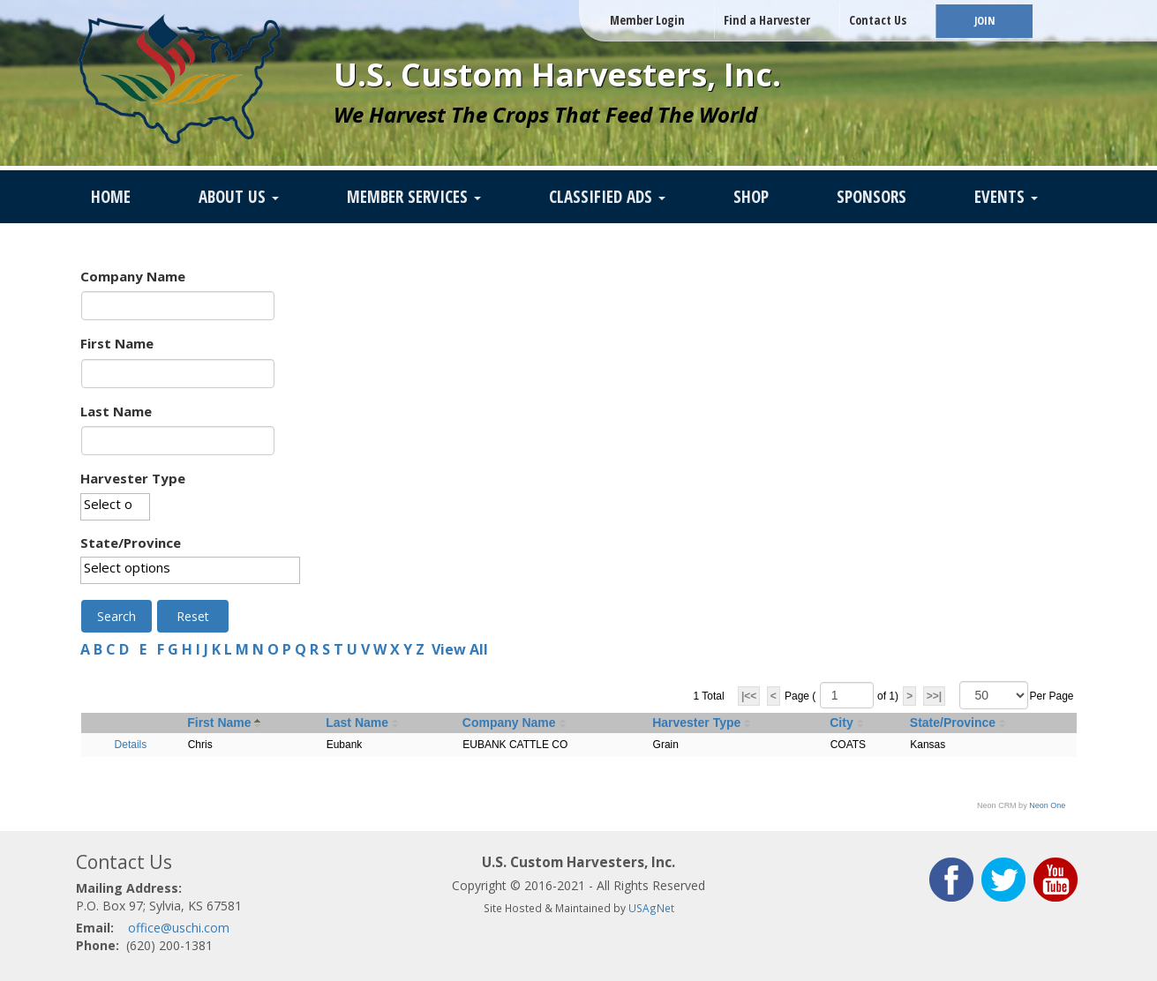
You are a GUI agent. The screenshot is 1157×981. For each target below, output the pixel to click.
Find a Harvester (767, 19)
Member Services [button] (414, 196)
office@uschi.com (178, 927)
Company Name (132, 276)
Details (131, 744)
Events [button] (1006, 196)
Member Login (647, 19)
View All (460, 649)
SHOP (751, 196)
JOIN (984, 20)
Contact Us (877, 19)
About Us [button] (239, 196)
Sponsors (871, 196)
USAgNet (651, 908)
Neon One (1047, 805)
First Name (117, 343)
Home (111, 196)
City (841, 722)
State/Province (130, 542)
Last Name (116, 411)
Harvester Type (132, 478)
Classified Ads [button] (607, 196)
